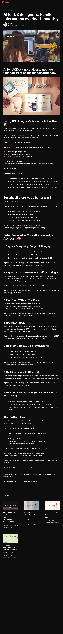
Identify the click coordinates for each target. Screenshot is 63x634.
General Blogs (7, 10)
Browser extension (14, 252)
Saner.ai (6, 421)
